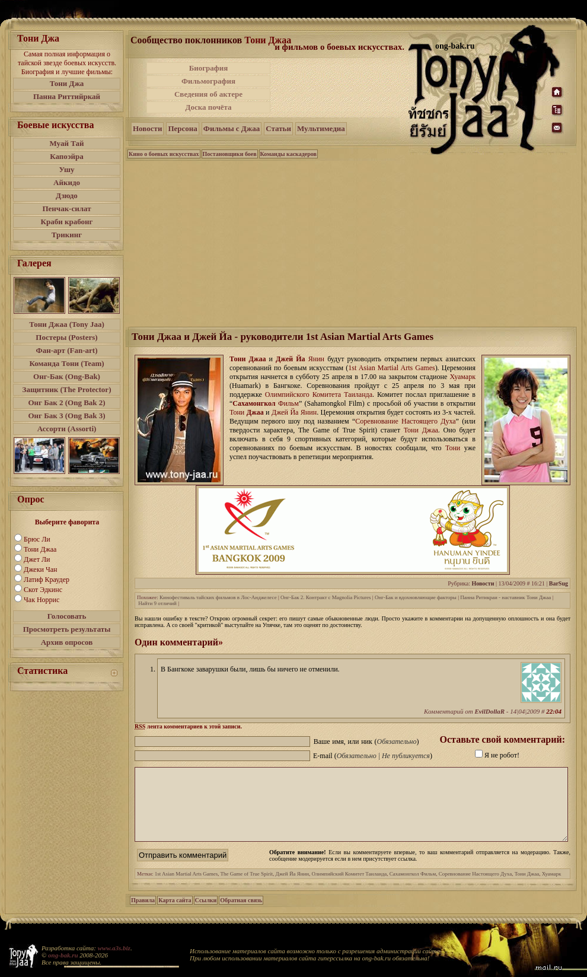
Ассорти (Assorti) (67, 428)
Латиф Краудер (46, 579)
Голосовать (67, 616)
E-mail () (372, 756)
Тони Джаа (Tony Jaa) (66, 324)
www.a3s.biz (114, 947)
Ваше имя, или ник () (366, 741)
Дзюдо (67, 195)
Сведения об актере (208, 94)
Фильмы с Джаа (231, 128)
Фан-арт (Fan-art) (67, 350)
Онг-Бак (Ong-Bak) (66, 376)
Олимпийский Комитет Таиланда (349, 888)
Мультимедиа (321, 128)
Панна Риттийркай (66, 96)
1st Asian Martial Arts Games (186, 888)
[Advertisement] (351, 242)
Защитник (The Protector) (67, 389)
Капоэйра (67, 156)
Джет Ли (37, 559)
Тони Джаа (40, 549)
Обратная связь (241, 914)
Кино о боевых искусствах (164, 154)
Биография (208, 67)
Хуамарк (552, 888)
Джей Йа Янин (293, 888)
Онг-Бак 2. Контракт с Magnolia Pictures (325, 597)
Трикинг (67, 234)
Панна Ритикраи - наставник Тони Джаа (505, 597)
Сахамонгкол (253, 403)
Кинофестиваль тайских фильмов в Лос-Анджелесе (218, 597)
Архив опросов (67, 642)
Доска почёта (208, 107)
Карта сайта (174, 914)
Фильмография (208, 81)
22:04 (554, 711)
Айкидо (66, 182)
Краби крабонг (67, 221)
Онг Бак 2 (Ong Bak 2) (66, 402)
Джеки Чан (40, 569)
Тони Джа (67, 83)
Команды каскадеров (288, 154)
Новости (147, 128)
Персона (182, 128)
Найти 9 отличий (157, 603)
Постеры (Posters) (66, 337)
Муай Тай (66, 143)
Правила (143, 914)
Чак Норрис (41, 600)
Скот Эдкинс (43, 589)
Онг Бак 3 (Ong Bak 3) (66, 415)
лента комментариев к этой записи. (188, 726)
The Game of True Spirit (247, 888)
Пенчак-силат (66, 208)
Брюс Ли (37, 539)
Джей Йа (290, 359)
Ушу (67, 169)
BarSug (558, 583)
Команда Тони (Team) (66, 363)
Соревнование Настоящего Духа (475, 888)
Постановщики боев (230, 154)
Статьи (278, 128)
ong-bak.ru (63, 955)
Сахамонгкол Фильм (413, 888)
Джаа (255, 412)
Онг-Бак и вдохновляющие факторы (416, 597)
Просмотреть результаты (67, 629)
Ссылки (206, 914)
